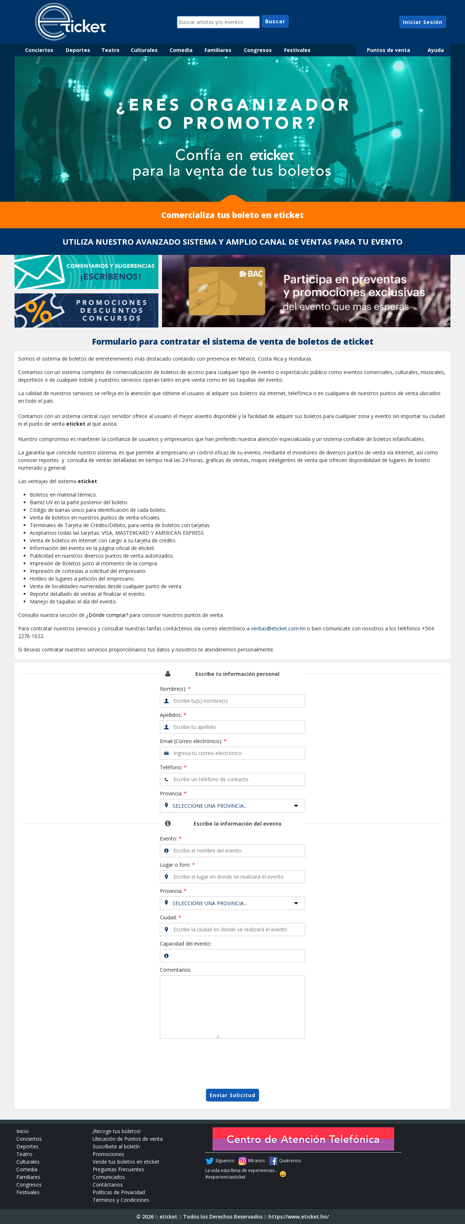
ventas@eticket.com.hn (278, 628)
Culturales (144, 50)
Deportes (78, 50)
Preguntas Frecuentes (118, 1169)
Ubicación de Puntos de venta (128, 1138)
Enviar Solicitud (232, 1095)
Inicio (22, 1131)
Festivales (297, 50)
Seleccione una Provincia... (210, 805)
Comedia (181, 50)
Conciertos (39, 50)
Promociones (108, 1154)
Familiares (218, 50)
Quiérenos (290, 1160)
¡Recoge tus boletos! (117, 1131)
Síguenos (224, 1160)
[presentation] (232, 1064)
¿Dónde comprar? (107, 614)
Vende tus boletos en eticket (126, 1161)
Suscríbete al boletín (116, 1146)
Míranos (256, 1160)
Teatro (110, 50)
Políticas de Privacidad (119, 1192)
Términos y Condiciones (121, 1199)
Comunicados (109, 1176)
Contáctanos (108, 1184)
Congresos (258, 50)
